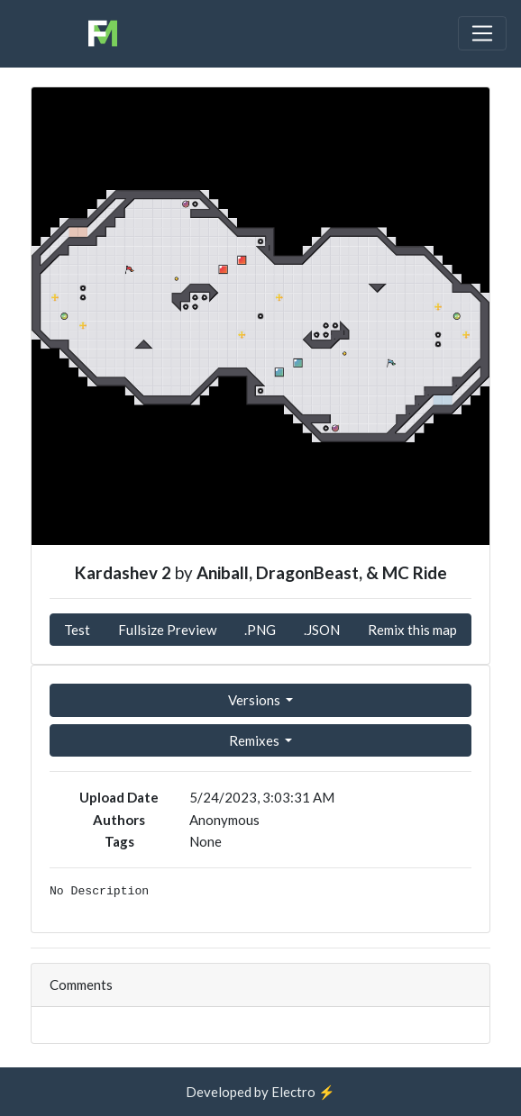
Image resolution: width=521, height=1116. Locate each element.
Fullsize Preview (167, 630)
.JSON (322, 630)
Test (77, 630)
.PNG (260, 630)
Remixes (255, 740)
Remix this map (412, 630)
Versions (255, 700)
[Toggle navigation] (482, 33)
